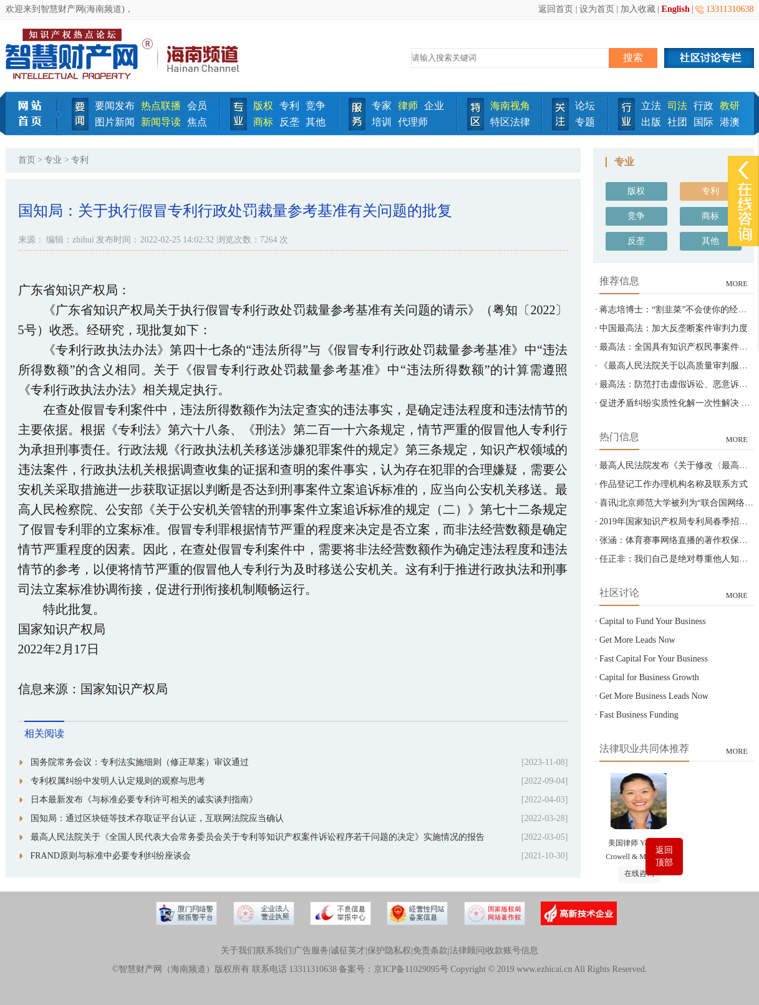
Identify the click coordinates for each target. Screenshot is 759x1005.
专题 (585, 122)
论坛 (585, 105)
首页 (27, 160)
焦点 (197, 122)
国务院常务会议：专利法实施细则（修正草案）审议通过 (140, 762)
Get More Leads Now (637, 640)
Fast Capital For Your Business (653, 658)
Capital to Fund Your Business (652, 621)
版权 (263, 105)
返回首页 (555, 9)
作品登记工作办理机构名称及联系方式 (673, 484)
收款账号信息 (512, 950)
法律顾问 (467, 950)
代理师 (413, 122)
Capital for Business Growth (649, 677)
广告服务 (311, 950)
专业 (53, 160)
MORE (737, 283)
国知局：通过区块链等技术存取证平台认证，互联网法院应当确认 (157, 818)
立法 (651, 105)
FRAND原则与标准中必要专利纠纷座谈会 (111, 855)
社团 (677, 122)
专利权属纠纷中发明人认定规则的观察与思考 (118, 781)
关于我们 (238, 950)
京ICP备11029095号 (411, 969)
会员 (197, 105)
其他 (316, 122)
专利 (289, 105)
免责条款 (430, 950)
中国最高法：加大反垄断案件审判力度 (673, 328)
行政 (703, 105)
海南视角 (510, 105)
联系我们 (274, 950)
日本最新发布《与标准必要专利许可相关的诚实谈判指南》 (144, 799)
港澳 (730, 122)
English (676, 9)
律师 (408, 105)
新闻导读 (161, 122)
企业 (434, 105)
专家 (382, 105)
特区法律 (510, 122)
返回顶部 (664, 856)
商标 (263, 122)
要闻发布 (115, 105)
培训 (382, 122)
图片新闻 (115, 122)
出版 (651, 122)
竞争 (316, 105)
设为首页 (596, 9)
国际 (703, 122)
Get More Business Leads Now (653, 696)
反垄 (289, 122)
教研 (730, 105)
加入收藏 (638, 9)
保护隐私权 (389, 950)
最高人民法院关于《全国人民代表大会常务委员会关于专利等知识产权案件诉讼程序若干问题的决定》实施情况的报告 (258, 837)
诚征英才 (348, 950)
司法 (677, 105)
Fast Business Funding (639, 714)
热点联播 (161, 105)
